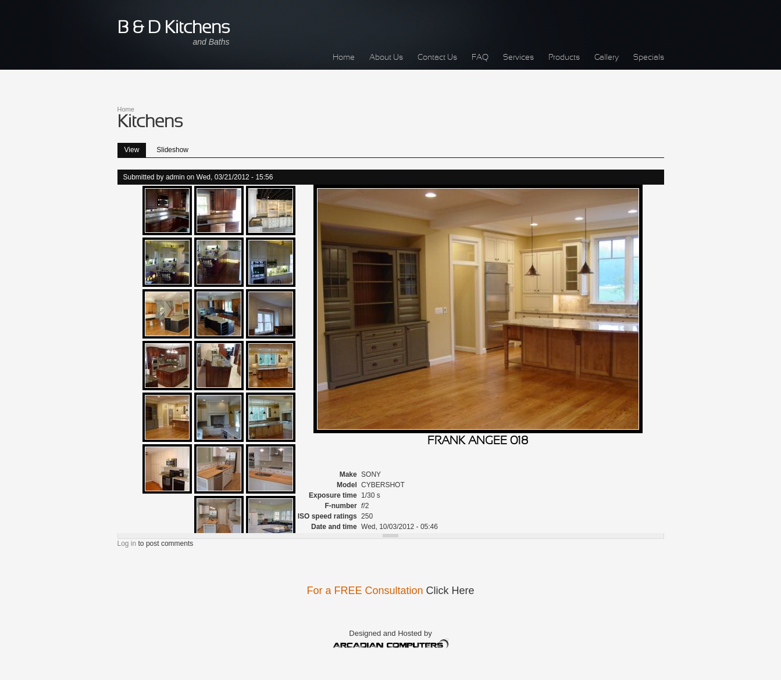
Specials (648, 58)
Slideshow (172, 150)
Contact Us (437, 58)
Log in (127, 543)
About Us (386, 58)
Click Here (450, 590)
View (135, 148)
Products (564, 58)
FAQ (480, 58)
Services (518, 58)
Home (344, 58)
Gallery (606, 58)
